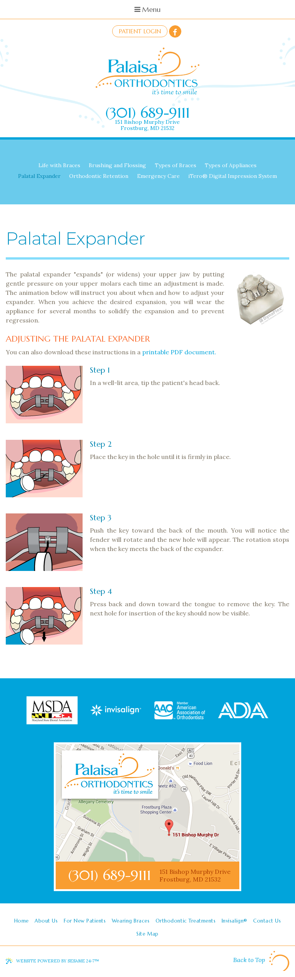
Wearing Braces (130, 921)
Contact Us (267, 921)
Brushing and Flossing (117, 165)
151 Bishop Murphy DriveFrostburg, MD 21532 (147, 125)
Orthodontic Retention (98, 176)
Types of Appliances (231, 165)
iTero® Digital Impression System (232, 176)
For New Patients (85, 921)
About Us (46, 921)
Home (21, 921)
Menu (147, 9)
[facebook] (175, 31)
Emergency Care (158, 176)
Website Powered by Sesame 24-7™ (57, 961)
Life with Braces (59, 165)
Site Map (147, 934)
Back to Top (261, 961)
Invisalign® (234, 921)
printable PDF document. (179, 352)
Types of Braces (175, 165)
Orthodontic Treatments (185, 921)
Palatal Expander (39, 176)
